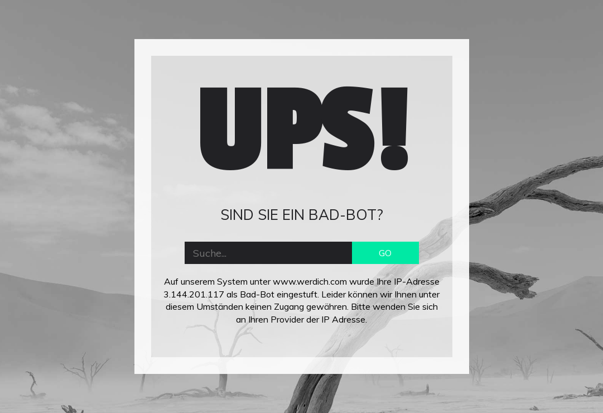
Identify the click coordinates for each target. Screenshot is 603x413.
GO (385, 252)
